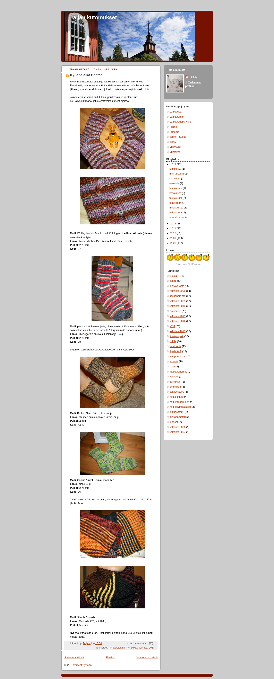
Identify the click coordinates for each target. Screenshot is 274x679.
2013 (173, 164)
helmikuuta (175, 212)
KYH (127, 647)
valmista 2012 (178, 321)
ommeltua (175, 386)
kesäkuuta (175, 193)
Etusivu (110, 657)
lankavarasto (177, 286)
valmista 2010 (178, 306)
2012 (173, 223)
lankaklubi (175, 381)
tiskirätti (174, 376)
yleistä (173, 276)
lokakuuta (175, 178)
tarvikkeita (175, 346)
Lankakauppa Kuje (180, 121)
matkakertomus (178, 371)
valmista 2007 (178, 432)
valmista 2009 (178, 301)
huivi (172, 366)
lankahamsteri (178, 417)
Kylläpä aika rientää (86, 75)
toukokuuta (176, 198)
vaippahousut (177, 356)
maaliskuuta (176, 207)
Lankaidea (175, 111)
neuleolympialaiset (180, 406)
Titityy (173, 142)
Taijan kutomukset (93, 17)
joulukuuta (175, 168)
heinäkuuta (176, 188)
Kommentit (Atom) (81, 665)
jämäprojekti (116, 647)
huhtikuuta (175, 203)
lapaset (174, 422)
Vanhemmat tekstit (147, 657)
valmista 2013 (147, 647)
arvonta (174, 361)
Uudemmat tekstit (74, 657)
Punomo (174, 132)
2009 (173, 238)
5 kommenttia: (138, 643)
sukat (134, 647)
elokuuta (174, 183)
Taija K (193, 76)
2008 (173, 243)
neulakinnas (176, 396)
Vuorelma (175, 152)
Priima (173, 126)
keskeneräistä (178, 296)
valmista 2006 (178, 427)
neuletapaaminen (179, 402)
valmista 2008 (178, 290)
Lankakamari (177, 116)
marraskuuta (177, 173)
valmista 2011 (178, 316)
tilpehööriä (175, 351)
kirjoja (173, 341)
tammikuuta (176, 217)
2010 (173, 233)
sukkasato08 (177, 412)
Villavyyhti (175, 146)
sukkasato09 (177, 391)
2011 (173, 228)
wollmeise (175, 311)
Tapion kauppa (178, 136)
